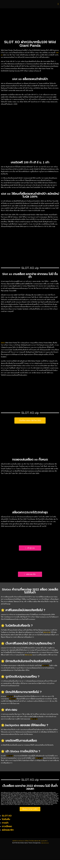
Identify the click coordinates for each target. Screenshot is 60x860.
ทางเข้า (5, 823)
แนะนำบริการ (48, 841)
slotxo (3, 343)
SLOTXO (9, 841)
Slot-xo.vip (46, 632)
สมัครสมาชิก (39, 841)
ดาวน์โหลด (7, 826)
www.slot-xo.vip (45, 843)
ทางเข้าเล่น (16, 841)
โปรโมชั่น (6, 819)
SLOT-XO (7, 816)
